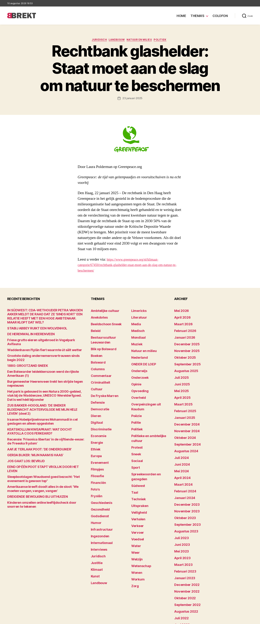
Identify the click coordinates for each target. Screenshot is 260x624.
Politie (135, 400)
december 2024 (184, 406)
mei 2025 (180, 378)
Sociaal (136, 428)
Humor (95, 484)
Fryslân (95, 462)
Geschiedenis (99, 468)
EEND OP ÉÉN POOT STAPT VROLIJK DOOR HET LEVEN (40, 433)
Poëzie (135, 395)
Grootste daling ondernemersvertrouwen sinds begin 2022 (43, 346)
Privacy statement (241, 619)
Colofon (220, 16)
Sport (134, 434)
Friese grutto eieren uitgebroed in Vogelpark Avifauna (40, 335)
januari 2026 (182, 333)
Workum (136, 524)
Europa (95, 428)
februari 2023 (183, 529)
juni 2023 (180, 507)
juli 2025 (180, 367)
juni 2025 (180, 372)
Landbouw (115, 40)
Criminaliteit (99, 367)
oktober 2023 (182, 484)
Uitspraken (138, 462)
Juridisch (95, 40)
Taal (134, 451)
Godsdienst (98, 479)
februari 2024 (183, 462)
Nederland (137, 350)
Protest (136, 417)
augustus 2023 (184, 496)
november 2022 (184, 546)
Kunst (94, 529)
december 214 (183, 602)
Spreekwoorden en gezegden (149, 440)
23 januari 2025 (132, 99)
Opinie (135, 372)
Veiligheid (137, 468)
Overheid (137, 384)
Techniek (137, 456)
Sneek (135, 423)
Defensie (96, 384)
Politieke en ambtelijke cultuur (150, 412)
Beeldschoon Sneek (103, 322)
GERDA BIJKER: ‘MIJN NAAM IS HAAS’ (29, 421)
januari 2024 (182, 468)
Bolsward (97, 350)
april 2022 (180, 585)
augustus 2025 (184, 361)
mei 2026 (180, 311)
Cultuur (95, 372)
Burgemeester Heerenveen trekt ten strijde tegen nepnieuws (45, 363)
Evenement (98, 434)
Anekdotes (98, 316)
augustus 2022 (184, 563)
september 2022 (184, 557)
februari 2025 (183, 395)
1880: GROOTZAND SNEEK (23, 352)
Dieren (95, 395)
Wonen (135, 518)
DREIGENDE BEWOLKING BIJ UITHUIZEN (31, 457)
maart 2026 (181, 322)
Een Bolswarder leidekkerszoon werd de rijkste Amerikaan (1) (44, 358)
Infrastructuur (100, 490)
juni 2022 (180, 574)
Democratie (98, 389)
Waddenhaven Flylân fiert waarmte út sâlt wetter (37, 341)
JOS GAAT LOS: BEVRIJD (22, 427)
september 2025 (184, 356)
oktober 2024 (183, 417)
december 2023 (184, 473)
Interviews (97, 507)
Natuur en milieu (141, 40)
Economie (97, 412)
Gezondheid (98, 473)
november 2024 (184, 412)
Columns (96, 356)
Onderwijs (137, 361)
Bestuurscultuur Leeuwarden (109, 333)
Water (135, 496)
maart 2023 (181, 524)
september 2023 (184, 490)
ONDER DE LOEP (141, 356)
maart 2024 (181, 456)
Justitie (95, 518)
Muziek (135, 339)
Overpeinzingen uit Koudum (148, 389)
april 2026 (180, 316)
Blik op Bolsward (101, 339)
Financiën (97, 451)
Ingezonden (98, 496)
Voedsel (136, 490)
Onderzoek (138, 367)
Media (135, 322)
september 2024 (185, 423)
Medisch (136, 328)
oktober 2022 (182, 552)
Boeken (95, 344)
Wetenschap (139, 512)
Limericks (137, 311)
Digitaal (96, 400)
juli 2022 (180, 568)
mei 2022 (180, 580)
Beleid (95, 328)
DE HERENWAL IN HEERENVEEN (26, 330)
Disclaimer (217, 619)
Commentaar (99, 361)
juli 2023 (180, 501)
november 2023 (184, 479)
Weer (134, 501)
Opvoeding (138, 378)
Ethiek (95, 423)
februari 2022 (183, 596)
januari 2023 (182, 535)
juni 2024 (180, 440)
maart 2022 (181, 591)
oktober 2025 (182, 350)
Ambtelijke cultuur (102, 311)
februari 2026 (183, 328)
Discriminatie (99, 406)
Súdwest (136, 445)
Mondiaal (137, 333)
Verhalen (136, 473)
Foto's (94, 456)
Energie (95, 417)
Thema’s (197, 16)
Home (181, 16)
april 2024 (180, 451)
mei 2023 (180, 512)
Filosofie (96, 445)
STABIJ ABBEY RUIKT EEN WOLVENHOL (31, 324)
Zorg (134, 529)
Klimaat (96, 524)
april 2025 (180, 384)
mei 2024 (180, 445)
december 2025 (184, 339)
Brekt (20, 619)
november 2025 (184, 344)
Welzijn (135, 507)
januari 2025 (182, 400)
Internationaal (100, 501)
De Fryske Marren (102, 378)
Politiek (165, 40)
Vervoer (136, 484)
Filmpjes (96, 440)
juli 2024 (180, 434)
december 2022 (184, 540)
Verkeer (136, 479)
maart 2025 (181, 389)
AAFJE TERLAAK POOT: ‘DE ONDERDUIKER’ (33, 416)
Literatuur (137, 316)
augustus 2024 (184, 428)
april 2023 (180, 518)
